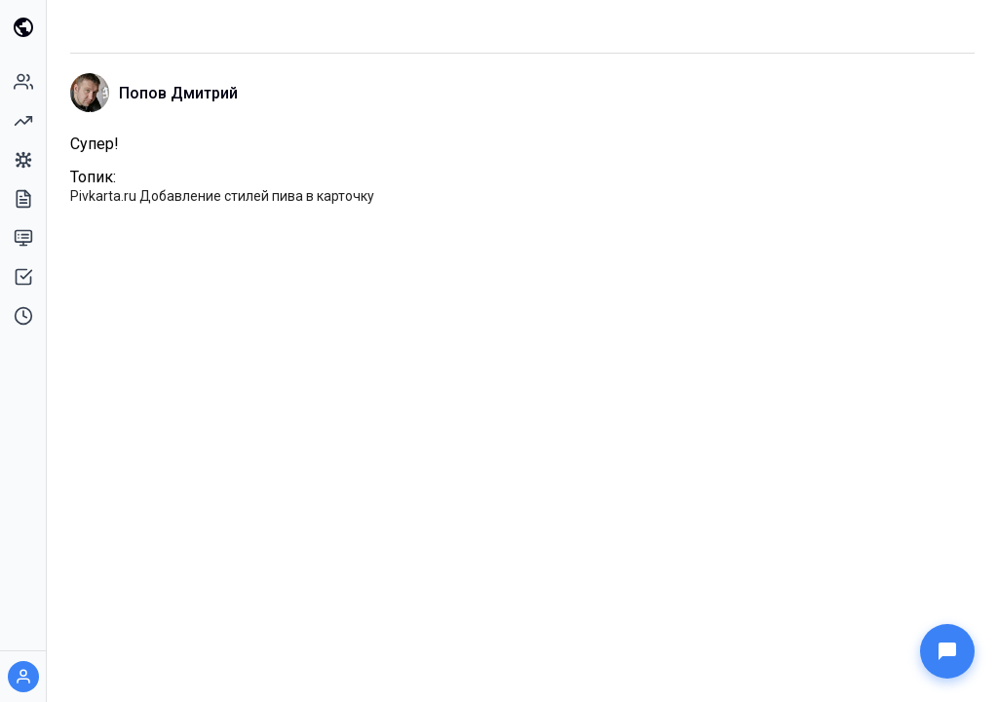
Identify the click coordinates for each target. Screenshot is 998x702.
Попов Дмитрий (178, 93)
